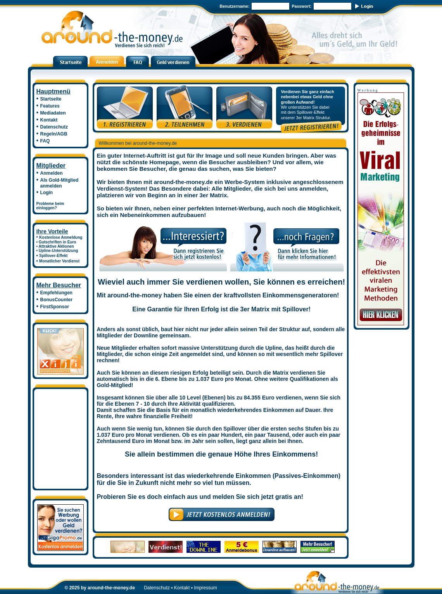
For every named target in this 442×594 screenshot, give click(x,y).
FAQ (45, 141)
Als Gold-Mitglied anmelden (57, 183)
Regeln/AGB (53, 134)
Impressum (205, 588)
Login (46, 192)
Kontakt (49, 120)
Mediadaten (53, 113)
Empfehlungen (56, 292)
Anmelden (51, 173)
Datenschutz (54, 127)
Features (50, 106)
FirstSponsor (54, 306)
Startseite (51, 99)
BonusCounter (56, 299)
